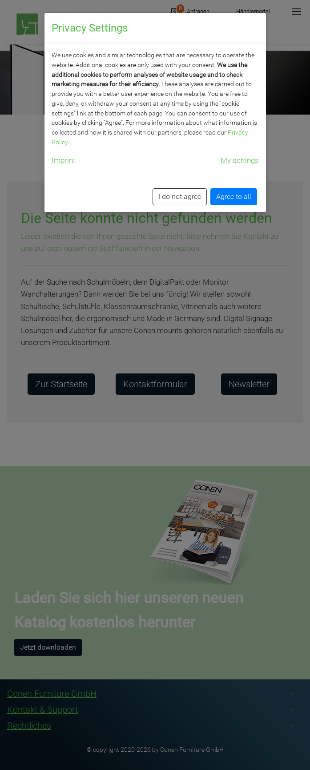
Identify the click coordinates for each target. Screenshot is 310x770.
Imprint (63, 160)
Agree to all (233, 196)
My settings (240, 160)
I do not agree (179, 196)
